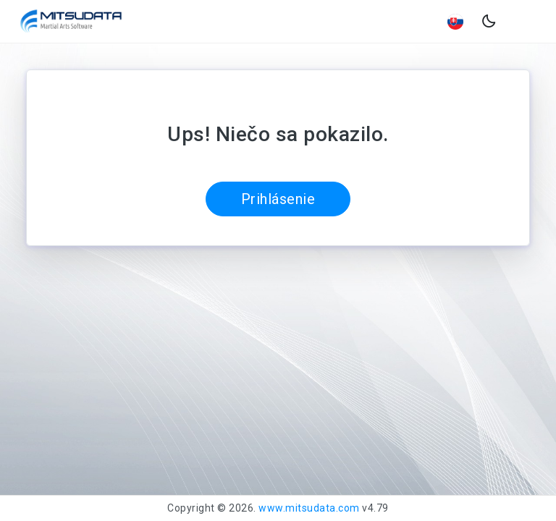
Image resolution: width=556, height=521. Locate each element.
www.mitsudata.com (309, 508)
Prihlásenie (278, 199)
